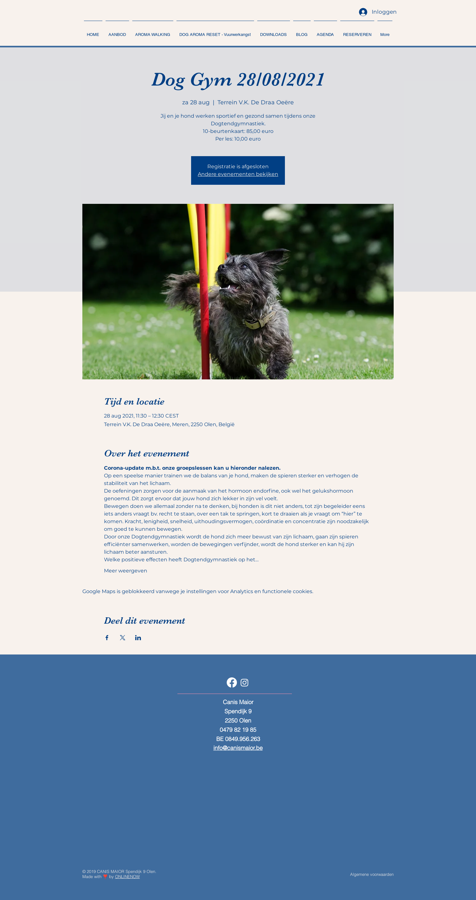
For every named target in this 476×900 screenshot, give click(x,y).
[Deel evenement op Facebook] (107, 637)
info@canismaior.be (238, 747)
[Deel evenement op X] (123, 637)
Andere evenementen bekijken (238, 174)
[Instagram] (244, 682)
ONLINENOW (127, 876)
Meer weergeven (125, 571)
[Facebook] (232, 682)
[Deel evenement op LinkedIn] (138, 637)
